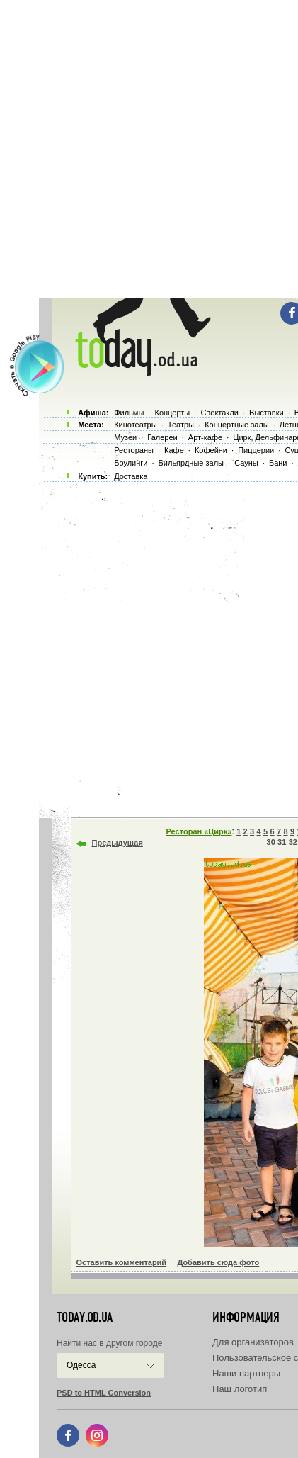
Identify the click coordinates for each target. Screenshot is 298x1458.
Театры (181, 424)
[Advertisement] (149, 149)
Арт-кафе (205, 437)
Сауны (246, 463)
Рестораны (134, 450)
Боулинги (130, 463)
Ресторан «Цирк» (199, 831)
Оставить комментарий (121, 1262)
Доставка (130, 476)
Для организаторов (253, 1342)
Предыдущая (117, 843)
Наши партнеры (246, 1373)
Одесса (81, 1365)
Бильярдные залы (191, 463)
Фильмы (129, 412)
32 (293, 842)
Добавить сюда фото (218, 1262)
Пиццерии (256, 450)
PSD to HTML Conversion (104, 1393)
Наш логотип (239, 1389)
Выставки (266, 412)
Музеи (125, 437)
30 (271, 842)
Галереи (162, 437)
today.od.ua (85, 1317)
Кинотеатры (135, 424)
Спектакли (219, 412)
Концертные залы (236, 424)
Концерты (172, 412)
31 (281, 842)
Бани (278, 463)
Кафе (174, 450)
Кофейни (211, 450)
